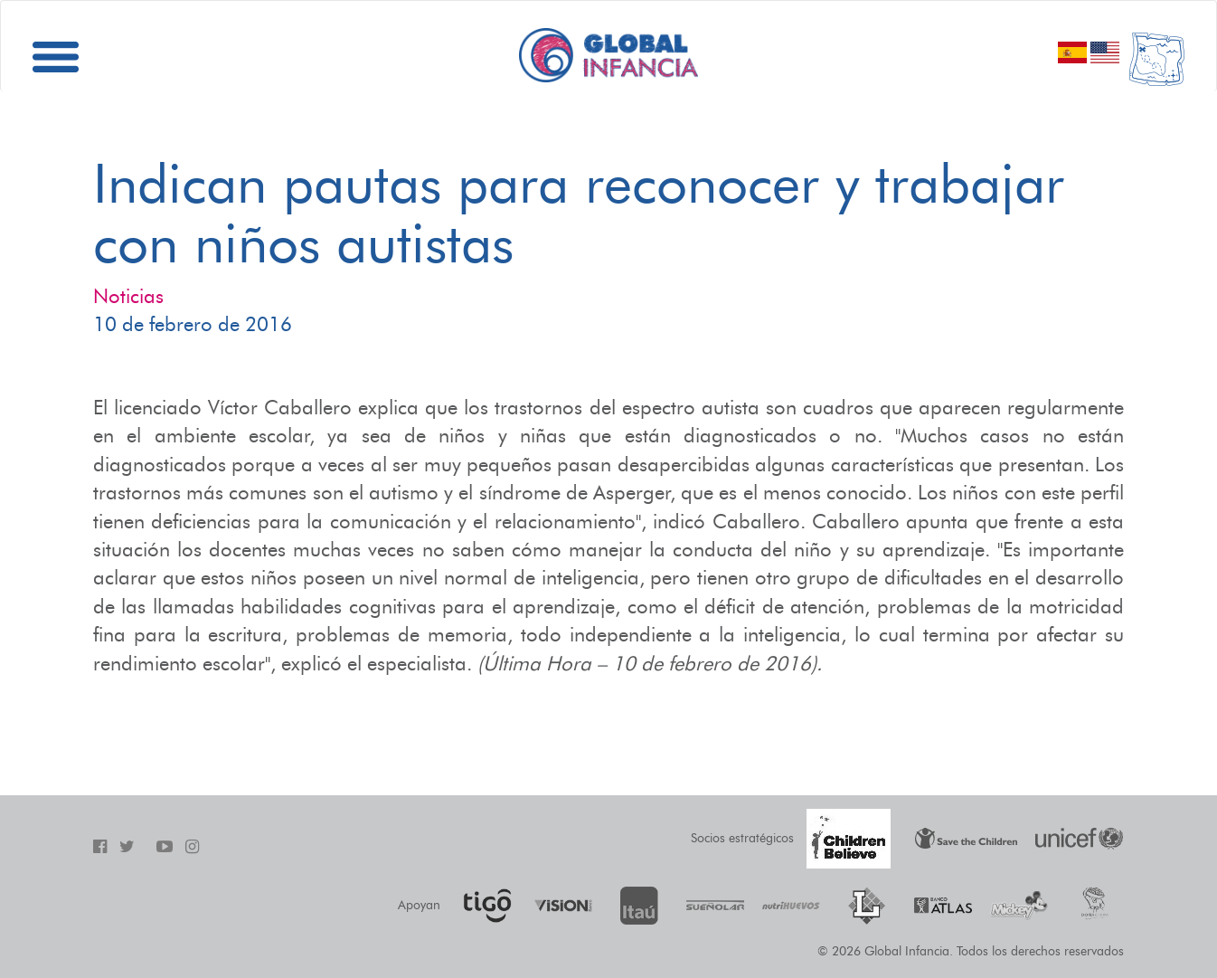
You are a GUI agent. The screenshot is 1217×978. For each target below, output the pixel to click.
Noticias (128, 296)
